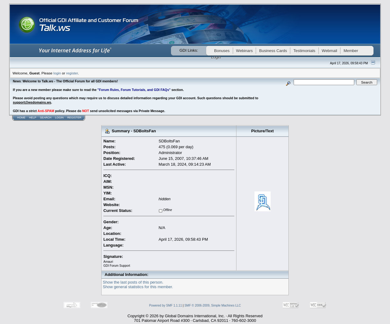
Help (32, 117)
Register (74, 117)
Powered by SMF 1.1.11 (165, 305)
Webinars (244, 50)
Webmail (329, 50)
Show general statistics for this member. (138, 286)
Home (21, 117)
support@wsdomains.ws (32, 102)
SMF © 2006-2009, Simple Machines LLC (212, 305)
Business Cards (273, 50)
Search (46, 117)
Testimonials (304, 50)
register (72, 73)
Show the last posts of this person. (133, 282)
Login (59, 117)
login (57, 73)
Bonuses (222, 50)
